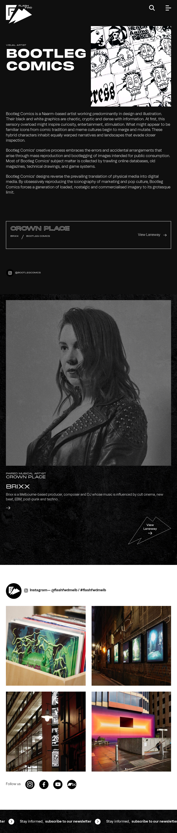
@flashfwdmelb (64, 590)
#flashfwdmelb (93, 590)
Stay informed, (55, 821)
